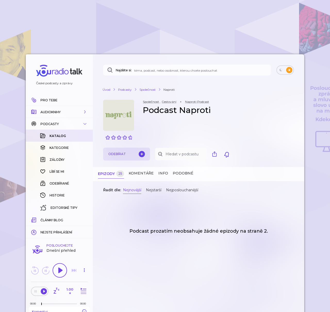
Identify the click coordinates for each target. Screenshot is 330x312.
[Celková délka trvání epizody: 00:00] (84, 219)
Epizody (111, 174)
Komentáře (141, 173)
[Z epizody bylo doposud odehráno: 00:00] (34, 219)
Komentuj (59, 227)
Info (163, 173)
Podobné (183, 173)
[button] (59, 112)
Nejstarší (153, 190)
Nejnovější (132, 190)
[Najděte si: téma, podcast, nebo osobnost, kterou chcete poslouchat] (187, 70)
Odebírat (126, 154)
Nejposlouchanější (182, 190)
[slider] (41, 219)
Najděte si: (124, 70)
